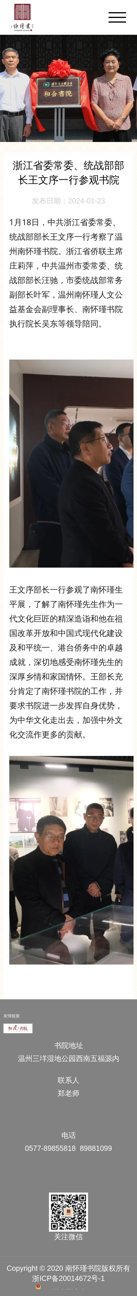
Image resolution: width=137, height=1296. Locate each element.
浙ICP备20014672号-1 (68, 1278)
